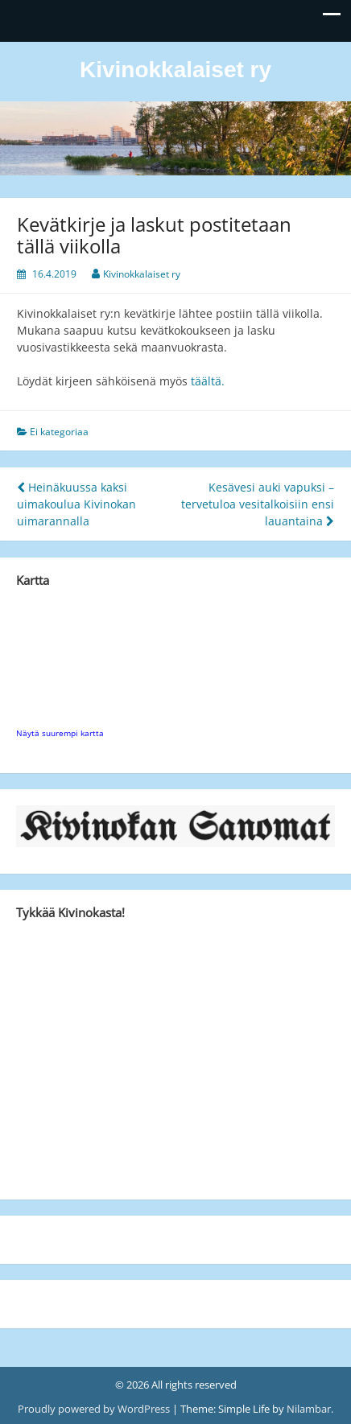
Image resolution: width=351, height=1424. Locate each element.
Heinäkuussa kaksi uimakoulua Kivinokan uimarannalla (76, 504)
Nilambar (309, 1408)
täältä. (206, 381)
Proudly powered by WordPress (95, 1408)
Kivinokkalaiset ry (175, 69)
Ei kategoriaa (59, 431)
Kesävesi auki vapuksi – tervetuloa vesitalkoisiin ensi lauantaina (257, 504)
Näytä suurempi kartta (60, 733)
